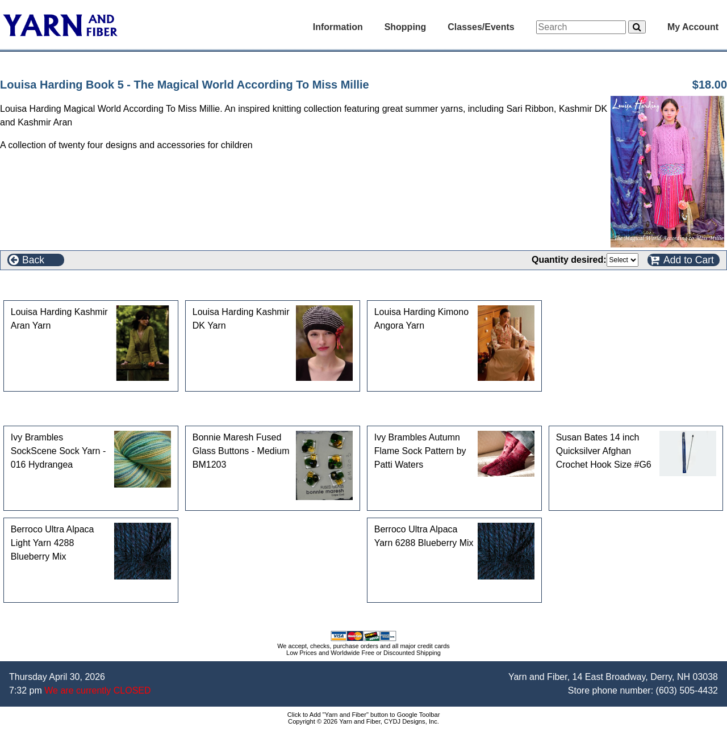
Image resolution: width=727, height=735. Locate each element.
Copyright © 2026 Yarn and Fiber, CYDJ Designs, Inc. (363, 721)
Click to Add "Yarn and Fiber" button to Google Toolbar (363, 714)
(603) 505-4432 (687, 690)
